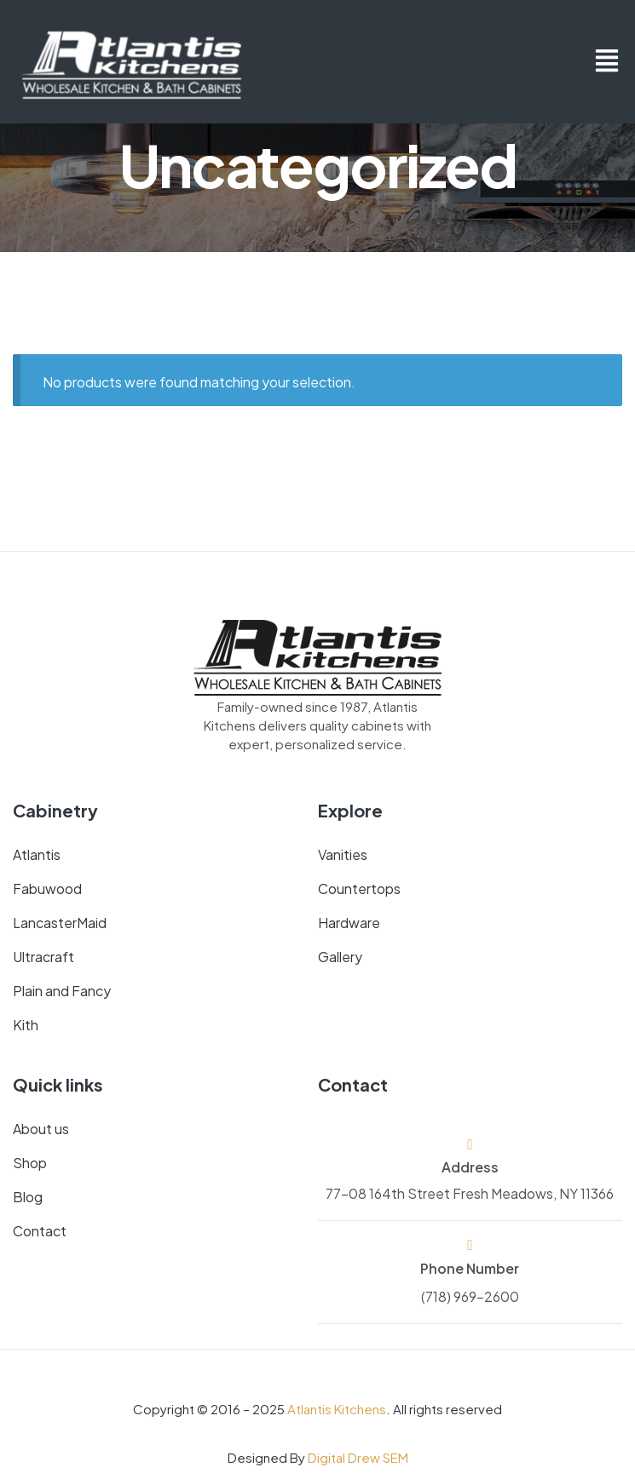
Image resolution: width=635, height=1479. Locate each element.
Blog (28, 1196)
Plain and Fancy (62, 990)
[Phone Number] (470, 1244)
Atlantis (37, 854)
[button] (607, 61)
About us (41, 1128)
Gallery (340, 956)
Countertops (359, 888)
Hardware (349, 922)
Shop (30, 1162)
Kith (25, 1024)
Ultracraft (43, 956)
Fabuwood (47, 888)
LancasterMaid (60, 922)
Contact (39, 1230)
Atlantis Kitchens (336, 1408)
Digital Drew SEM (358, 1456)
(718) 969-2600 (470, 1295)
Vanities (342, 854)
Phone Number (469, 1267)
